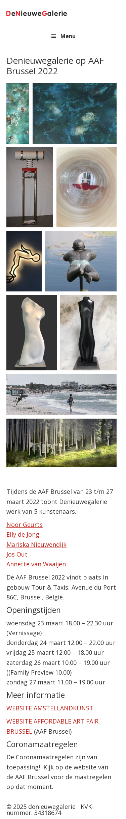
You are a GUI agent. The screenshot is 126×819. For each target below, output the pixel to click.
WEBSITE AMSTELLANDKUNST (49, 708)
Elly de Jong (22, 534)
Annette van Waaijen (36, 564)
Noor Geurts (24, 524)
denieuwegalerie (36, 13)
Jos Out (17, 554)
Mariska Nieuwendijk (36, 544)
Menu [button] (68, 36)
